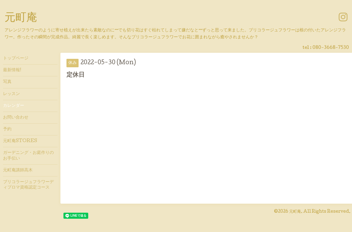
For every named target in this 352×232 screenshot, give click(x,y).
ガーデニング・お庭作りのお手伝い (28, 156)
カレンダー (13, 105)
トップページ (15, 58)
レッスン (11, 94)
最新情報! (12, 70)
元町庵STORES (20, 141)
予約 (7, 129)
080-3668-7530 (330, 48)
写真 (7, 82)
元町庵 (21, 18)
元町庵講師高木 (18, 170)
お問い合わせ (15, 117)
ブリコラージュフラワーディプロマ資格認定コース (28, 185)
